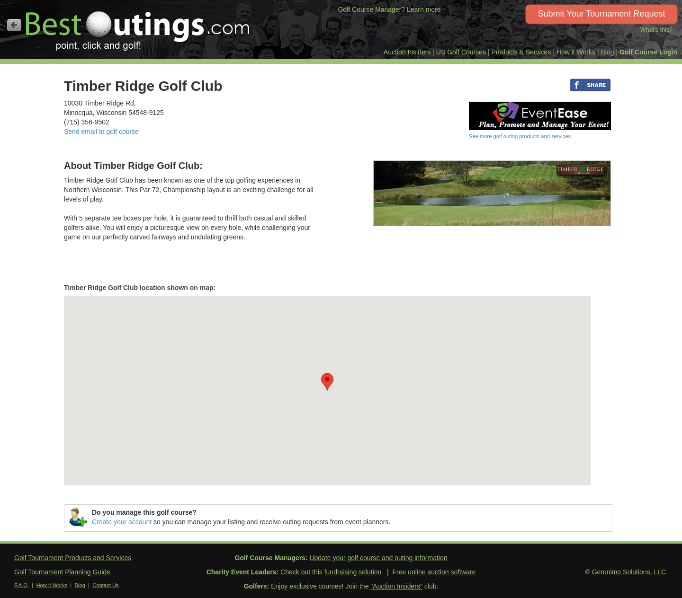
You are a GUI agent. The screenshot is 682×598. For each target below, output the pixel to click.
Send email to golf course (101, 131)
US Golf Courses (461, 52)
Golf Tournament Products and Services (72, 558)
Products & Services (521, 52)
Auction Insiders (407, 52)
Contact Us (105, 585)
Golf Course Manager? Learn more (389, 9)
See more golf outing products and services (520, 136)
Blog (607, 52)
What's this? (656, 29)
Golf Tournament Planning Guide (62, 572)
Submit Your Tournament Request (601, 13)
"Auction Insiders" (396, 586)
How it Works (575, 52)
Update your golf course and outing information (378, 558)
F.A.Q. (21, 585)
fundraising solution (353, 572)
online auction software (442, 572)
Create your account (122, 522)
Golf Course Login (648, 52)
